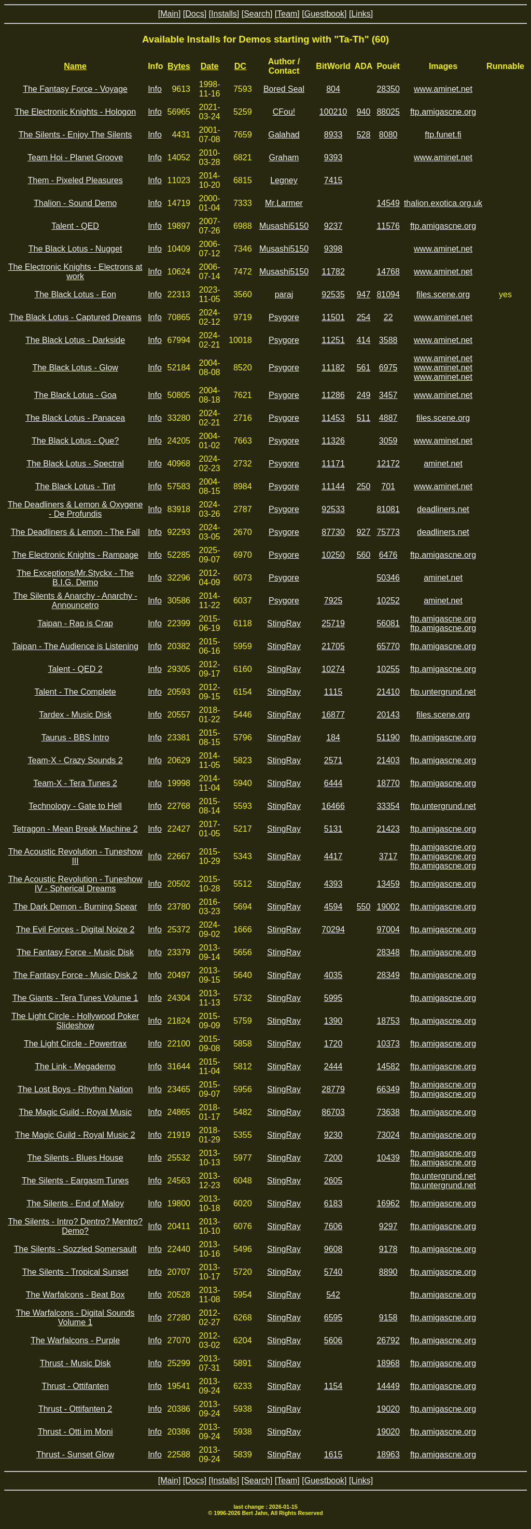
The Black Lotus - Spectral (75, 463)
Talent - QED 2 (75, 669)
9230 (333, 1135)
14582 (388, 1066)
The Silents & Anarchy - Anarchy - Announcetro (75, 600)
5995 (333, 998)
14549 (388, 203)
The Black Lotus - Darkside (75, 340)
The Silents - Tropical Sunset (75, 1272)
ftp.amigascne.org (443, 111)
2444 (333, 1066)
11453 (333, 418)
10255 (388, 669)
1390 (333, 1020)
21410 (388, 691)
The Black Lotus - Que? (75, 440)
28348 (388, 952)
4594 (333, 906)
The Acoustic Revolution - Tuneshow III (75, 856)
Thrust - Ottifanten (75, 1386)
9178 (388, 1249)
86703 (333, 1112)
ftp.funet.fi (443, 134)
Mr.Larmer (284, 203)
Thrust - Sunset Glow (75, 1454)
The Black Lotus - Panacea (75, 418)
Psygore (284, 317)
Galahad (284, 134)
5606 (333, 1340)
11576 (388, 226)
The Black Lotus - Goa (75, 395)
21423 (388, 828)
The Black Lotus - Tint (75, 486)
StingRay (284, 623)
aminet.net (443, 463)
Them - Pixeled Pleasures (74, 180)
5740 (333, 1272)
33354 (388, 806)
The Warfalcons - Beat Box (75, 1294)
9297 (388, 1226)
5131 (333, 828)
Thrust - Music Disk (75, 1363)
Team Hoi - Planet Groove (75, 157)
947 (364, 294)
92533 (333, 509)
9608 (333, 1249)
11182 (333, 367)
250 (364, 486)
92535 (333, 294)
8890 (388, 1272)
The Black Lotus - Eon (75, 294)
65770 (388, 646)
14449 (388, 1386)
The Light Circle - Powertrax (75, 1043)
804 (333, 89)
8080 (388, 134)
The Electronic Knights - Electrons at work (75, 272)
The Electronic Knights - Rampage (75, 554)
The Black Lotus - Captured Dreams (75, 317)
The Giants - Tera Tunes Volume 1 (75, 998)
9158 (388, 1317)
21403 (388, 760)
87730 (333, 532)
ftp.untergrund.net (443, 691)
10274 (333, 669)
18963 (388, 1454)
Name (75, 66)
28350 (388, 89)
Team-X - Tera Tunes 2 (75, 783)
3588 (388, 340)
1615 (333, 1454)
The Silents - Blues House (75, 1157)
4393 (333, 883)
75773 (388, 532)
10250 (333, 554)
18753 (388, 1020)
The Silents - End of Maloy (75, 1203)
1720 (333, 1043)
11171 (333, 463)
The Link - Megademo (75, 1066)
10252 (388, 600)
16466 (333, 806)
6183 (333, 1203)
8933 (333, 134)
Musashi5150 (284, 226)
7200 (333, 1157)
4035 (333, 975)
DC (240, 66)
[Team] (287, 13)
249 (364, 395)
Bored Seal (283, 89)
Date (210, 66)
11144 (333, 486)
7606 (333, 1226)
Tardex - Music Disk (75, 714)
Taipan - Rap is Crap (75, 623)
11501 (333, 317)
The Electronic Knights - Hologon (75, 111)
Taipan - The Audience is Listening (75, 646)
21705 (333, 646)
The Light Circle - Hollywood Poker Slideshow (75, 1021)
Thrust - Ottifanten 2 (75, 1408)
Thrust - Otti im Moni (75, 1431)
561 (364, 367)
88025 (388, 111)
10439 (388, 1157)
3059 (388, 440)
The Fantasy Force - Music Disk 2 (75, 975)
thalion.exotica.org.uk (443, 203)
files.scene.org (443, 294)
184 (333, 737)
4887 (388, 418)
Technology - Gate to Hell (75, 806)
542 (333, 1294)
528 (364, 134)
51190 (388, 737)
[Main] (169, 13)
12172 (388, 463)
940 (364, 111)
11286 (333, 395)
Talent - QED (75, 226)
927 (364, 532)
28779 (333, 1089)
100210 (333, 111)
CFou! (284, 111)
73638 (388, 1112)
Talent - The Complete (75, 691)
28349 (388, 975)
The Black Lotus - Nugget (75, 248)
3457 (388, 395)
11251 (333, 340)
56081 (388, 623)
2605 (333, 1180)
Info (155, 89)
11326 (333, 440)
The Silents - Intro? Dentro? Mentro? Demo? (75, 1226)
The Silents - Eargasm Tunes (75, 1180)
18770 (388, 783)
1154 (333, 1386)
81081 (388, 509)
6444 (333, 783)
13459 (388, 883)
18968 (388, 1363)
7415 (333, 180)
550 (364, 906)
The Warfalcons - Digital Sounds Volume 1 (75, 1317)
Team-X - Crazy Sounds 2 (74, 760)
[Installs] (224, 13)
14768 (388, 271)
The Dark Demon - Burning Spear (75, 906)
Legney (284, 180)
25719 (333, 623)
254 (364, 317)
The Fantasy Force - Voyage (75, 89)
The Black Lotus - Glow (75, 367)
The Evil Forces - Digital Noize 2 (75, 929)
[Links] (361, 13)
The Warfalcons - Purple (75, 1340)
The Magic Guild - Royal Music (75, 1112)
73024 (388, 1135)
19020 (388, 1408)
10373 (388, 1043)
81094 (388, 294)
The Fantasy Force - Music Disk (75, 952)
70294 (333, 929)
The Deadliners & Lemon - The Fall (75, 532)
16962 (388, 1203)
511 (364, 418)
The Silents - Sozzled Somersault (75, 1249)
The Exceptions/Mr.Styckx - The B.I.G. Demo (75, 578)
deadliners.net (443, 509)
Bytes (178, 66)
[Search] (257, 13)
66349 (388, 1089)
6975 (388, 367)
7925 (333, 600)
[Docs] (194, 13)
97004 (388, 929)
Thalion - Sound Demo (75, 203)
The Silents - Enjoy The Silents (75, 134)
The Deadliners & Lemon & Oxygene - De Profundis (75, 509)
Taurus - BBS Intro (75, 737)
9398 (333, 248)
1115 (333, 691)
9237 (333, 226)
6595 (333, 1317)
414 (364, 340)
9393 (333, 157)
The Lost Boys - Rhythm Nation (75, 1089)
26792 (388, 1340)
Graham (284, 157)
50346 (388, 577)
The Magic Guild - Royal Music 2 (75, 1135)
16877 (333, 714)
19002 (388, 906)
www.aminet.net (443, 89)
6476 (388, 554)
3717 (388, 856)
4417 (333, 856)
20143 (388, 714)
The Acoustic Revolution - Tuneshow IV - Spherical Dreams (75, 884)
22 (388, 317)
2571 (333, 760)
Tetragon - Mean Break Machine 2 (75, 828)
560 (364, 554)
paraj (284, 294)
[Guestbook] (324, 13)
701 (388, 486)
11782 (333, 271)
